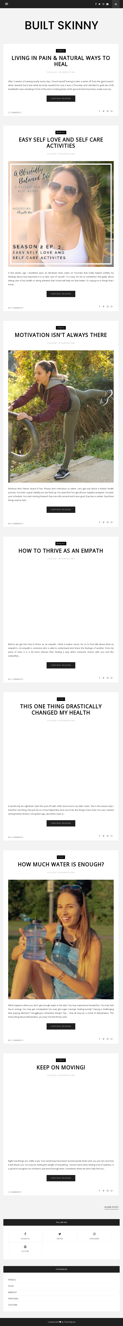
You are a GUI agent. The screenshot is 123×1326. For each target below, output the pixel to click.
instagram (94, 1235)
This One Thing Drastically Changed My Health (61, 709)
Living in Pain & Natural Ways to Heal (61, 61)
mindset (61, 132)
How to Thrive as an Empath (60, 551)
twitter (60, 1235)
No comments (15, 308)
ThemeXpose (69, 1322)
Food (61, 699)
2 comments (14, 112)
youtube (25, 1248)
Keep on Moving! (61, 1067)
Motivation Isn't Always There (61, 335)
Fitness (61, 51)
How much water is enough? (61, 864)
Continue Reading (61, 98)
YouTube (12, 1304)
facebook (25, 1235)
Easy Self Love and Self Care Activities (61, 143)
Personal (13, 1298)
